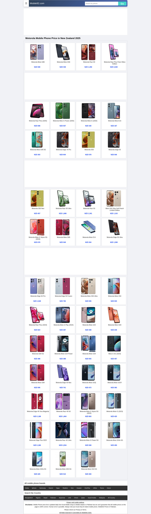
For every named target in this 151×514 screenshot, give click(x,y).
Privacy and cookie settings (75, 502)
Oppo (58, 488)
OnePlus (87, 488)
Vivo (72, 488)
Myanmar (62, 498)
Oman (76, 498)
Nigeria (38, 498)
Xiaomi (51, 488)
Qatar (83, 498)
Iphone (34, 488)
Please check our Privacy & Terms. (75, 510)
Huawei (79, 488)
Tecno (102, 488)
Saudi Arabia (92, 498)
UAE (69, 498)
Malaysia (102, 498)
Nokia (27, 488)
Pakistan (53, 498)
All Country (111, 498)
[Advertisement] (75, 21)
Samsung (42, 488)
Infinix (95, 488)
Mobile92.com (37, 3)
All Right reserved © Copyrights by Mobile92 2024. (75, 512)
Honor (109, 488)
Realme (65, 488)
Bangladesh (29, 498)
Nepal (45, 498)
